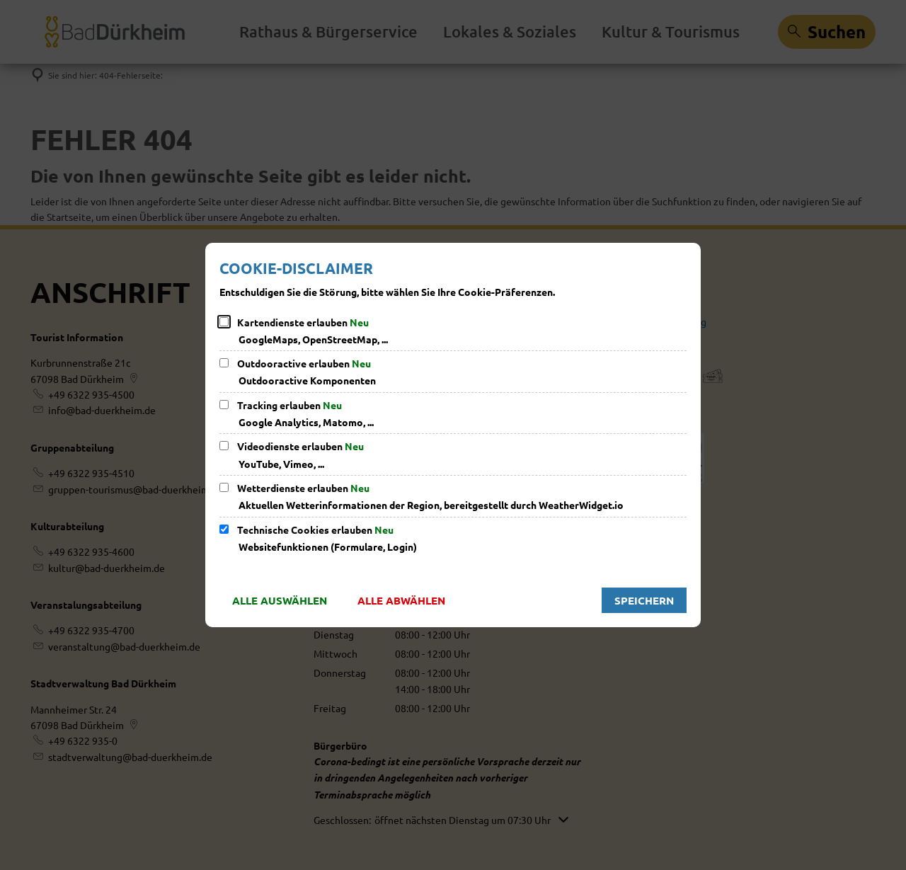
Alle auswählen (279, 600)
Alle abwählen (401, 600)
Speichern (644, 600)
